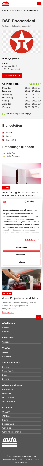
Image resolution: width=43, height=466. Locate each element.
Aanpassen (22, 255)
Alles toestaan (21, 247)
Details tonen (30, 240)
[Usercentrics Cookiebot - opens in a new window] (26, 202)
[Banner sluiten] (39, 202)
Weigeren (21, 262)
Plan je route (10, 76)
